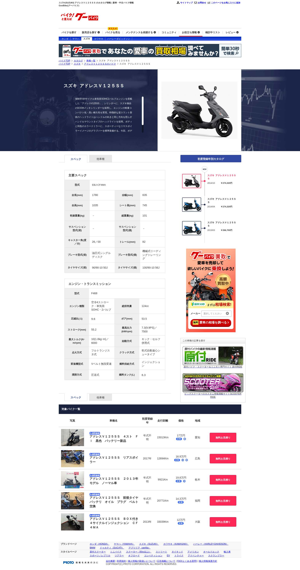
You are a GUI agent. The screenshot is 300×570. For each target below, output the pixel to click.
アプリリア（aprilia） (140, 547)
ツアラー (119, 555)
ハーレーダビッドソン (118, 38)
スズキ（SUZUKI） (149, 544)
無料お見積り (223, 437)
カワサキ (98, 38)
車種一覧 (90, 60)
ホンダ (65, 38)
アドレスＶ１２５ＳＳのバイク (100, 64)
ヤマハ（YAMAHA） (124, 544)
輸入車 (227, 551)
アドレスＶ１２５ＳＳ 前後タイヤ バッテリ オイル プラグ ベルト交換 (115, 502)
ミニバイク (115, 551)
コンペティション (153, 555)
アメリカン (193, 551)
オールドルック (211, 551)
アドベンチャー (196, 555)
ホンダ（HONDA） (99, 544)
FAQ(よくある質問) (187, 561)
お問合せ (202, 3)
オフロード (134, 555)
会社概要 (110, 561)
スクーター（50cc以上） (138, 551)
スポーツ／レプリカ (100, 555)
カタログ (78, 60)
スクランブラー (216, 555)
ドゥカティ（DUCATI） (112, 547)
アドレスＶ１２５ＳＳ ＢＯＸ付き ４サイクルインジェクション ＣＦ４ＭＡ (115, 523)
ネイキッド (177, 551)
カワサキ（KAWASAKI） (176, 544)
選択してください (216, 313)
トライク (178, 555)
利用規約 (121, 561)
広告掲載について (166, 561)
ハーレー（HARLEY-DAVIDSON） (210, 544)
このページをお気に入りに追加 (225, 3)
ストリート (161, 551)
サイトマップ (186, 3)
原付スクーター (98, 551)
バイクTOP (64, 60)
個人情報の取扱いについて (141, 561)
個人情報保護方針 (208, 561)
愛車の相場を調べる (211, 322)
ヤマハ (75, 38)
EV (168, 555)
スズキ (86, 38)
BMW (92, 547)
